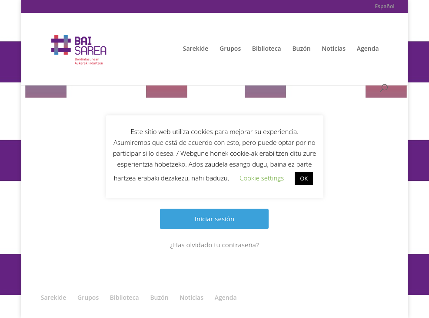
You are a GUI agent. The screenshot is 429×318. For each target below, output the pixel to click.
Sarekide (196, 49)
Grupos (230, 49)
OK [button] (304, 178)
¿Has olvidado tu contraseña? (214, 244)
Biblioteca (266, 49)
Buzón (301, 49)
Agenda (368, 49)
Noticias (334, 49)
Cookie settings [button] (261, 178)
